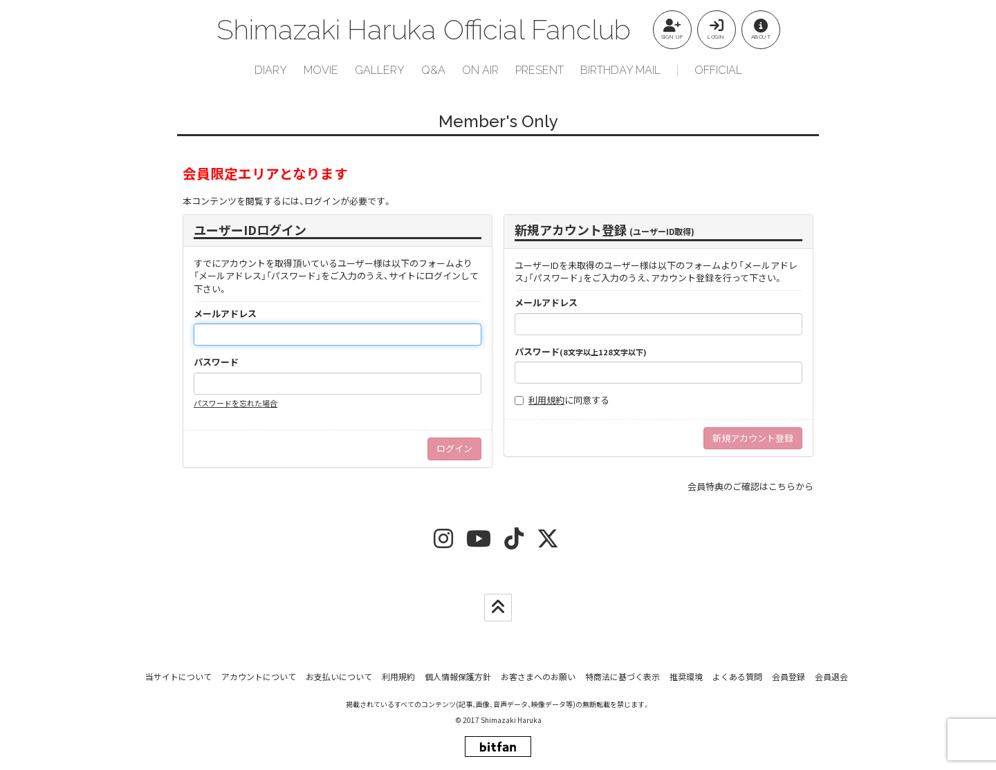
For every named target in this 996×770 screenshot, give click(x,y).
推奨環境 (686, 676)
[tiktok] (514, 543)
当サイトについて (178, 676)
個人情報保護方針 (458, 676)
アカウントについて (258, 676)
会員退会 (831, 676)
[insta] (443, 543)
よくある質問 (737, 676)
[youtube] (478, 543)
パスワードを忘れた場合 (235, 403)
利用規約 (546, 399)
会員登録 (788, 676)
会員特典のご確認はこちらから (750, 486)
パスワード (216, 362)
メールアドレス (225, 314)
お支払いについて (339, 676)
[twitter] (548, 543)
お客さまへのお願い (538, 676)
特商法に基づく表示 (622, 676)
